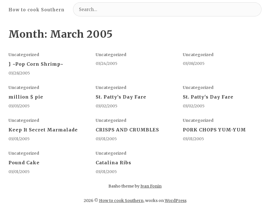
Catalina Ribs (113, 162)
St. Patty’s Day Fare (121, 97)
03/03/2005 (19, 105)
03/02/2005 (106, 105)
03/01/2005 (19, 138)
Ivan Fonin (151, 186)
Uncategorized (23, 54)
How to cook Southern (36, 9)
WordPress (176, 200)
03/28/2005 (19, 73)
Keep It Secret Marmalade (43, 130)
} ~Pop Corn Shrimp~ (36, 64)
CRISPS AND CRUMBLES (127, 130)
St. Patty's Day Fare (208, 97)
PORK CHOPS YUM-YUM (214, 130)
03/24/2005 (106, 63)
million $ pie (25, 97)
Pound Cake (24, 162)
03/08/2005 (194, 63)
